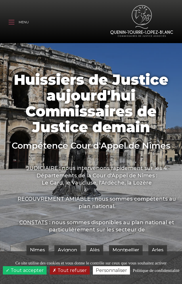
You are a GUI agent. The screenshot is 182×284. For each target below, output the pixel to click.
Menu (19, 23)
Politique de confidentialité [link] (156, 270)
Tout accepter (25, 270)
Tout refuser (70, 270)
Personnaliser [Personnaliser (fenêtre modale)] (111, 270)
